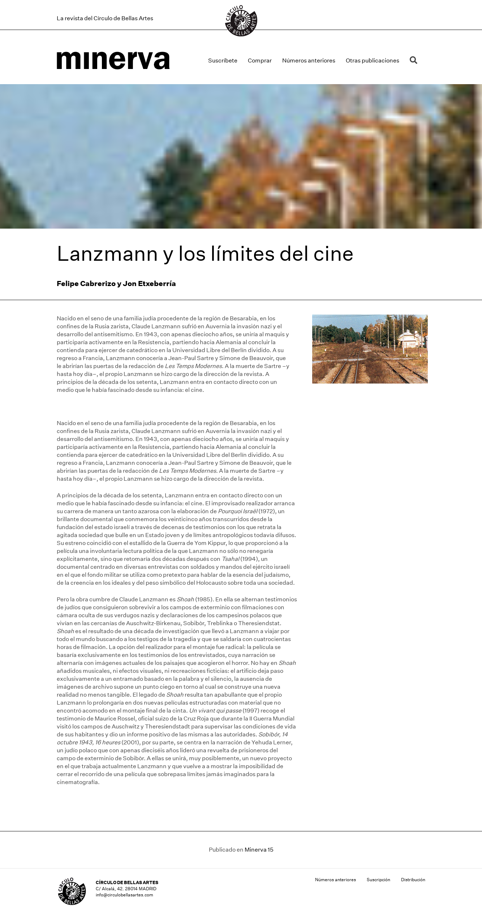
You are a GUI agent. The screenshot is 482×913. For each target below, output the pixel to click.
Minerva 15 (259, 849)
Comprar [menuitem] (260, 60)
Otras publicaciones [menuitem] (372, 60)
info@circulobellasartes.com (124, 895)
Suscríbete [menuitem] (222, 60)
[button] (415, 60)
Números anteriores (335, 880)
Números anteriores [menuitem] (308, 60)
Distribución (413, 880)
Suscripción (378, 880)
